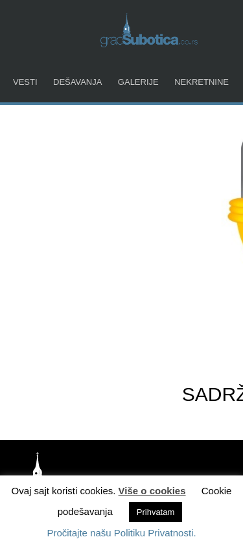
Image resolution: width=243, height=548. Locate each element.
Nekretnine (201, 82)
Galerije (138, 82)
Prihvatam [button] (156, 512)
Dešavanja (77, 82)
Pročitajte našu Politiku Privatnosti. (121, 532)
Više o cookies (152, 490)
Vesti (25, 82)
